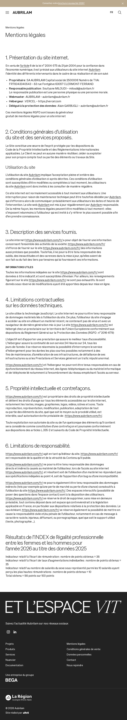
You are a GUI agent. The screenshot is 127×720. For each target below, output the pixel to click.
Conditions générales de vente (83, 649)
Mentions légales (76, 644)
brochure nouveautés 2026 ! (71, 3)
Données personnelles (79, 655)
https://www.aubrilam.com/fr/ (44, 240)
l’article (24, 66)
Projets (10, 644)
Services (10, 655)
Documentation (14, 665)
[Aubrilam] (22, 12)
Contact (71, 660)
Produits (10, 649)
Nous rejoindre (75, 665)
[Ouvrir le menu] (7, 12)
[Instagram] (8, 632)
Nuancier (11, 660)
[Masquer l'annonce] (122, 3)
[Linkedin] (15, 632)
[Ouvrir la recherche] (119, 12)
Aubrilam (94, 70)
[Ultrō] (26, 713)
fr (111, 12)
